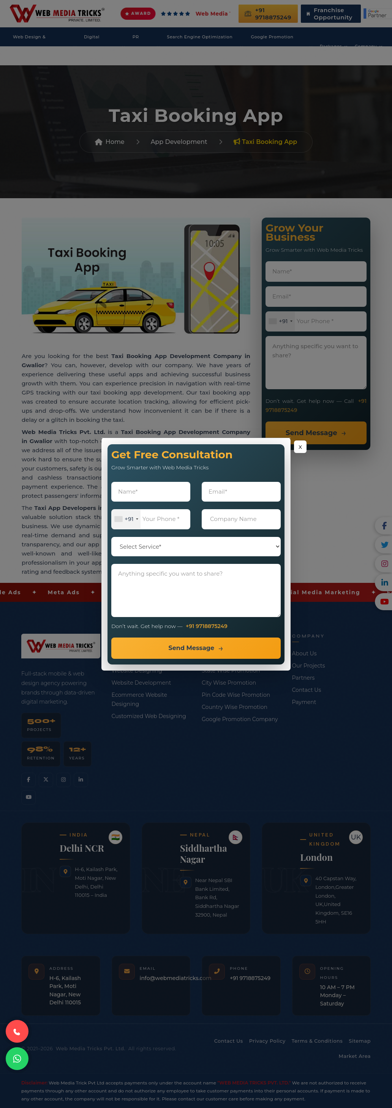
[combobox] (126, 519)
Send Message (191, 648)
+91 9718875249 (207, 626)
